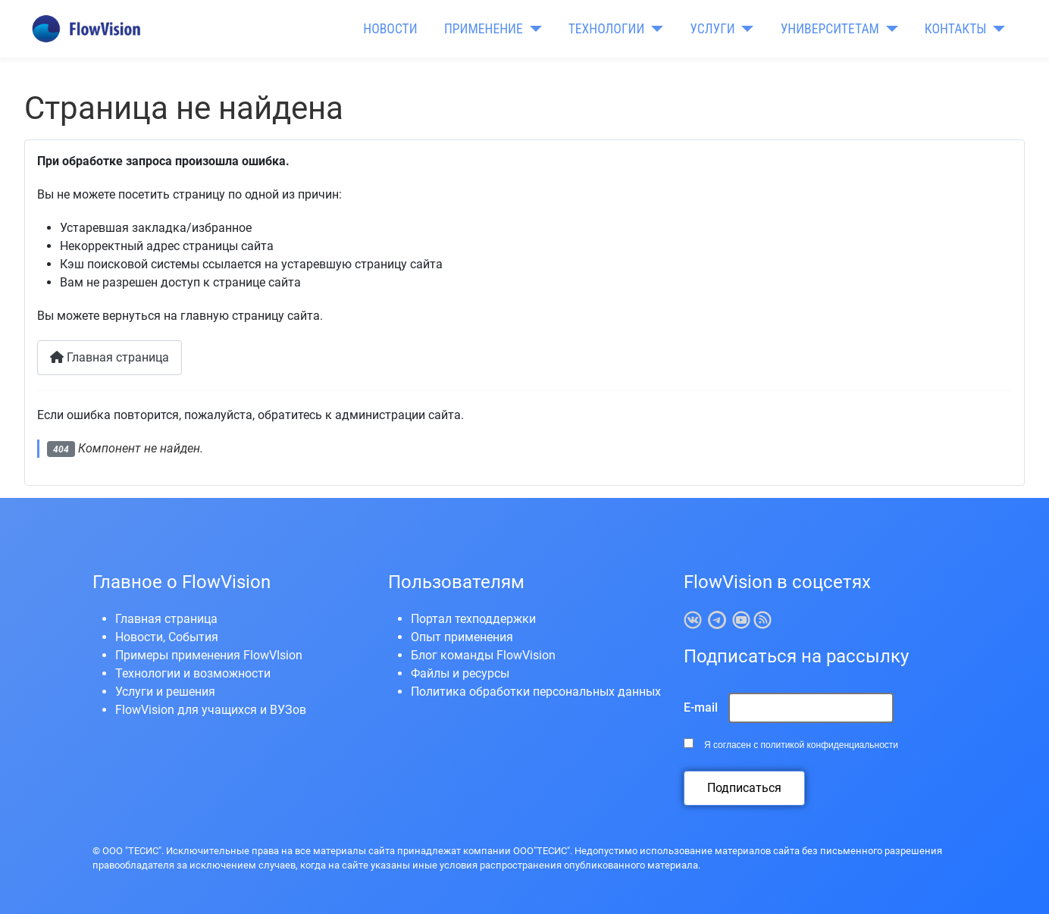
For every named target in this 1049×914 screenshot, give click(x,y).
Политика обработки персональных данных (536, 691)
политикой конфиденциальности (829, 745)
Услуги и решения (165, 691)
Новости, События (166, 637)
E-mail (701, 707)
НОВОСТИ (390, 28)
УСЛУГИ (712, 28)
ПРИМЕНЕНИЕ (483, 28)
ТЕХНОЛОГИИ (606, 28)
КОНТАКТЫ (956, 28)
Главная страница (109, 357)
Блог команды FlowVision (483, 655)
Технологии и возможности (193, 673)
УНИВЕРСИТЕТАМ (830, 28)
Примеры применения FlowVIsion (208, 655)
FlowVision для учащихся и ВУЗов (210, 710)
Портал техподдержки (473, 619)
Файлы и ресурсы (460, 673)
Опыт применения (462, 637)
